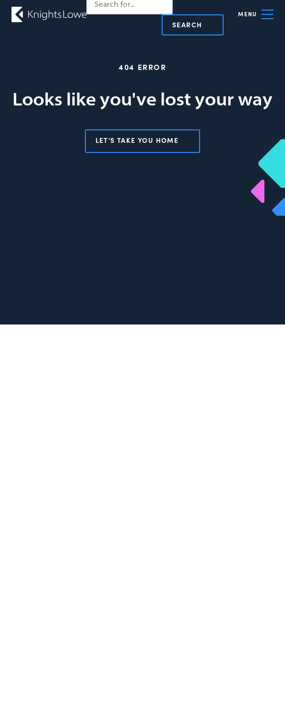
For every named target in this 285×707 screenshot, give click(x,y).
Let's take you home (137, 140)
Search (187, 24)
